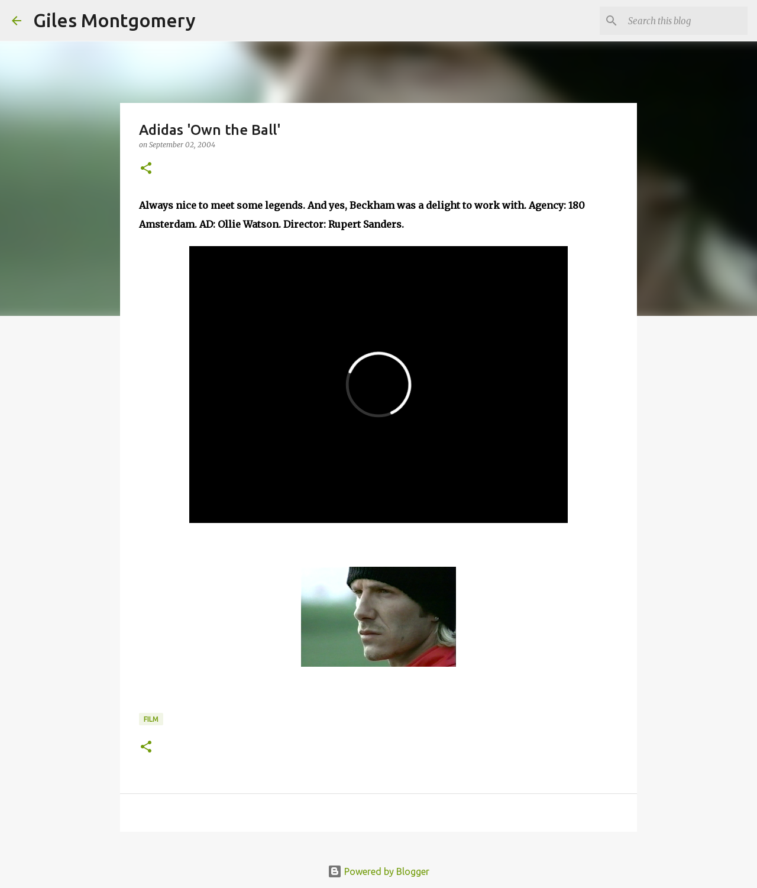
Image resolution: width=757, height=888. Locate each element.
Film (151, 719)
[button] (146, 169)
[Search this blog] (685, 21)
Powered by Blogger (378, 871)
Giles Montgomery (114, 20)
